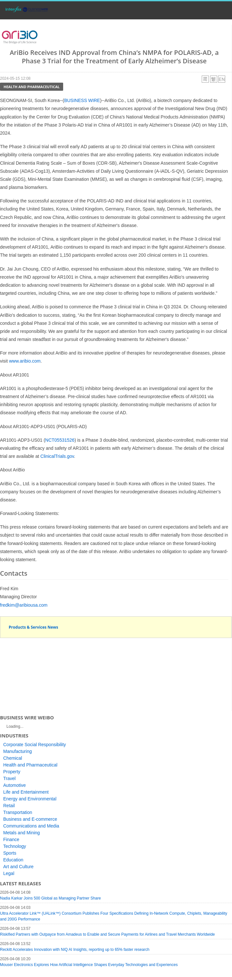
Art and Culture (18, 866)
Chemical (12, 758)
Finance (11, 839)
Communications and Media (31, 825)
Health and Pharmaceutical (32, 86)
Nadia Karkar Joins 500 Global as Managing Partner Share (50, 898)
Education (13, 859)
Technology (14, 846)
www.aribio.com (25, 361)
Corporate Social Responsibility (34, 744)
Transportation (17, 812)
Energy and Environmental (29, 798)
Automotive (14, 785)
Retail (9, 805)
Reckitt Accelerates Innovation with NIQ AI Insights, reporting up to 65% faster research (75, 949)
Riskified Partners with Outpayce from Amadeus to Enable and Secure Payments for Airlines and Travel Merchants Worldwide (107, 934)
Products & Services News (33, 627)
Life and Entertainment (26, 792)
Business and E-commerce (30, 819)
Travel (9, 778)
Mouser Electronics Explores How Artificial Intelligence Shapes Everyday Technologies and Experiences (89, 964)
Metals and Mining (21, 832)
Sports (9, 853)
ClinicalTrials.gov (57, 456)
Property (11, 771)
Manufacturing (17, 751)
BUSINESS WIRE (82, 100)
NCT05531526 (59, 440)
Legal (8, 873)
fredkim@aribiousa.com (23, 605)
